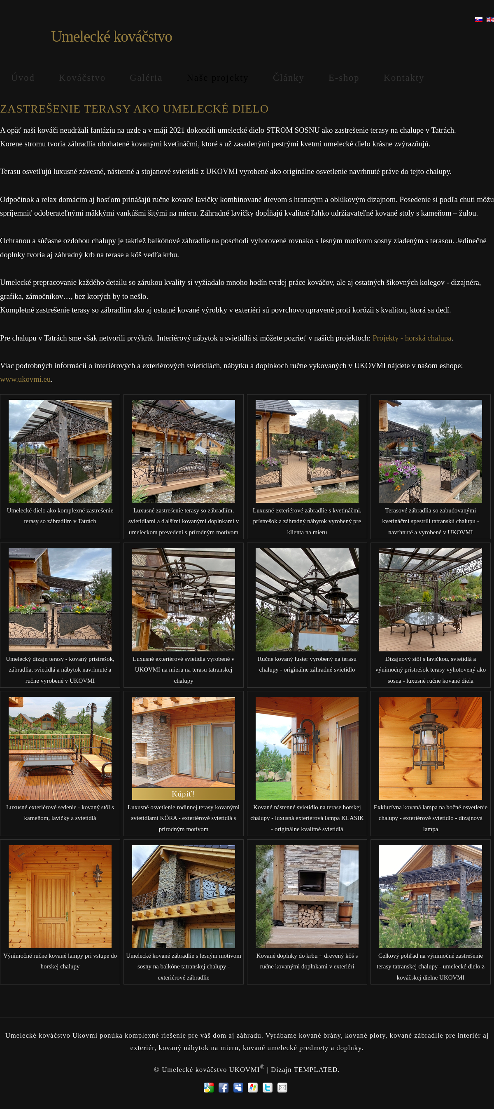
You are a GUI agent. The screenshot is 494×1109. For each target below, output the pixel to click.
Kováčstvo (82, 78)
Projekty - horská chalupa (412, 338)
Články (289, 78)
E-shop (344, 78)
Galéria (146, 78)
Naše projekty (218, 78)
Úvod (23, 78)
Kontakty (404, 78)
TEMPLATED (316, 1069)
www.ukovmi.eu (25, 379)
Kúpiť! (184, 793)
